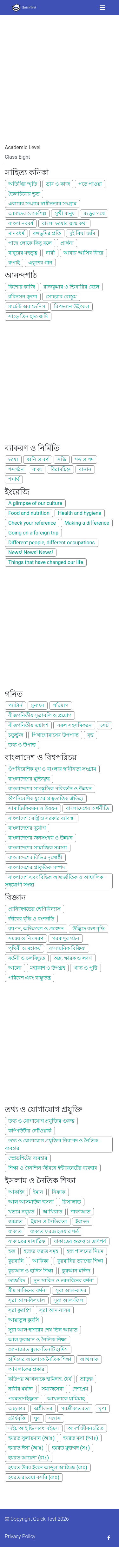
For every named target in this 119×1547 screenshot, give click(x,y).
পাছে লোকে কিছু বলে (30, 243)
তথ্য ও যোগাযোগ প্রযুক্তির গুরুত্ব (41, 1121)
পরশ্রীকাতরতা (75, 1408)
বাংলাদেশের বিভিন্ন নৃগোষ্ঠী (35, 857)
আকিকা (40, 1261)
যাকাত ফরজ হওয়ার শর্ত (54, 1231)
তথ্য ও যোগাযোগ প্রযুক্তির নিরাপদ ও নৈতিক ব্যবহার (51, 1144)
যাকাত (15, 1231)
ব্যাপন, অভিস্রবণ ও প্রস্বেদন (36, 929)
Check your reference (32, 523)
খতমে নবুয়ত (21, 1212)
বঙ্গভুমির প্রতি (47, 233)
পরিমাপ (61, 705)
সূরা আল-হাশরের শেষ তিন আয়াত (42, 1330)
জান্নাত (15, 1221)
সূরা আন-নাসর (54, 1310)
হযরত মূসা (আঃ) (80, 1438)
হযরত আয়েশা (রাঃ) (28, 1458)
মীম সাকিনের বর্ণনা (27, 1290)
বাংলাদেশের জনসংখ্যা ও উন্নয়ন (40, 838)
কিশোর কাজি (21, 287)
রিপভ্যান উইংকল (71, 306)
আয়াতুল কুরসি (23, 1320)
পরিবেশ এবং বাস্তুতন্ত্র (29, 978)
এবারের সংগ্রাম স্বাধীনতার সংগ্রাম (42, 204)
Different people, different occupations (51, 543)
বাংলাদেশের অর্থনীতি (87, 808)
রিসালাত (71, 1202)
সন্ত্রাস (55, 1418)
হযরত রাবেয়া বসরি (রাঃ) (33, 1477)
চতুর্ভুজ (15, 735)
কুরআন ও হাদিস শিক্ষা (30, 1271)
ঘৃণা (102, 1408)
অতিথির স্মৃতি (22, 184)
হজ (11, 1251)
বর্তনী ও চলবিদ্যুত (26, 958)
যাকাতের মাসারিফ (26, 1241)
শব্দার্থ (13, 479)
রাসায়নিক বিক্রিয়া (67, 948)
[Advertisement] (59, 84)
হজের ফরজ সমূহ (41, 1251)
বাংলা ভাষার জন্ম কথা (64, 223)
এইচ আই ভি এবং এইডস (33, 1428)
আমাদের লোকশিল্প (27, 213)
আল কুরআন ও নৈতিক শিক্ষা (37, 1340)
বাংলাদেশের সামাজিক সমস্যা (37, 848)
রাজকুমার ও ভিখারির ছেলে (71, 287)
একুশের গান (40, 263)
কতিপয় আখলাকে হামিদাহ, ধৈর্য (39, 1379)
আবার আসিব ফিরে (83, 253)
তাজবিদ (16, 1281)
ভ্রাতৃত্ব (86, 1379)
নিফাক (58, 1192)
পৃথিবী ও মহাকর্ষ (24, 948)
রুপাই (14, 263)
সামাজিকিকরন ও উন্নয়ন (32, 808)
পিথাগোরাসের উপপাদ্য (55, 735)
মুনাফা (37, 705)
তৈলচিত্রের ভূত (24, 194)
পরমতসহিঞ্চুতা (23, 1399)
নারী (50, 253)
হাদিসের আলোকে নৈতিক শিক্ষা (39, 1359)
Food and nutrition (29, 513)
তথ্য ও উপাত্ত (22, 745)
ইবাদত (82, 1221)
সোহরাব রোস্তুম (61, 297)
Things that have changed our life (45, 562)
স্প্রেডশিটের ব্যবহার (27, 1158)
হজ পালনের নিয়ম (85, 1251)
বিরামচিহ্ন (60, 469)
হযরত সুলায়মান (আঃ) (31, 1438)
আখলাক (89, 1359)
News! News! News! (30, 552)
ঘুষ (37, 1418)
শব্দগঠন (16, 469)
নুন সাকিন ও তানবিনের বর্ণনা (64, 1281)
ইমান (38, 1192)
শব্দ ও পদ (84, 459)
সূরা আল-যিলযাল (26, 1300)
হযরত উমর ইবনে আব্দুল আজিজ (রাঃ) (47, 1467)
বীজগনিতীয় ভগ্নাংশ (28, 725)
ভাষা (13, 459)
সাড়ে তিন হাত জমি (28, 316)
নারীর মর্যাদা (20, 1389)
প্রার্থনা (67, 243)
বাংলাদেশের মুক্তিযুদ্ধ (29, 779)
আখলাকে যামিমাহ (66, 1399)
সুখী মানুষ (65, 213)
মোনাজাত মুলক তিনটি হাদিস (38, 1349)
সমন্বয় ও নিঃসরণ (25, 938)
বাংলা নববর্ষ (20, 223)
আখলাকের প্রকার (26, 1369)
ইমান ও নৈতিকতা (49, 1221)
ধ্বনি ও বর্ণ (38, 459)
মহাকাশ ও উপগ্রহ (47, 968)
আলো (15, 968)
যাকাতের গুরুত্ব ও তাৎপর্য (80, 1241)
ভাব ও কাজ (58, 184)
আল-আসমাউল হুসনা (31, 1202)
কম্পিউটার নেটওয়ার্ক (29, 1131)
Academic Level (22, 147)
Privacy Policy (20, 1536)
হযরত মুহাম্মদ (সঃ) (71, 1448)
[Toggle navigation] (102, 7)
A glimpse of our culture (35, 503)
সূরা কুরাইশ (19, 1310)
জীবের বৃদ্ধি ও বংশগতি (31, 919)
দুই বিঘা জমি (82, 233)
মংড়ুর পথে (94, 213)
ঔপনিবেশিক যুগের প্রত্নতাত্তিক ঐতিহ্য (45, 798)
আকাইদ (16, 1192)
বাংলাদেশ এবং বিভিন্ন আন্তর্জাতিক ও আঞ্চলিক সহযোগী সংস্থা (54, 881)
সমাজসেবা (53, 1389)
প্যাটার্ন (15, 705)
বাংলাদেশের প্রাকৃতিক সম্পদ (36, 867)
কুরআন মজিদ (76, 1271)
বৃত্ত (90, 735)
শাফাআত (80, 1212)
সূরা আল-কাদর (71, 1290)
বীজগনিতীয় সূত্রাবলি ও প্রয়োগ (39, 715)
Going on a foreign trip (33, 533)
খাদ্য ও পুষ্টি (85, 968)
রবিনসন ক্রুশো (22, 297)
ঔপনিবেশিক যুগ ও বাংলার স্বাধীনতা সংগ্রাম (52, 769)
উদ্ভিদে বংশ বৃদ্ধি (88, 929)
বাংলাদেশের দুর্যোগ (27, 828)
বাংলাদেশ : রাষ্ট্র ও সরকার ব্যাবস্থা (41, 818)
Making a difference (86, 523)
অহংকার (16, 1408)
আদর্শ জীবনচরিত (85, 1428)
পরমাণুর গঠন (65, 938)
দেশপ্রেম (80, 1389)
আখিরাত (52, 1212)
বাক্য (37, 469)
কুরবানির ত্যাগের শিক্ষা (80, 1261)
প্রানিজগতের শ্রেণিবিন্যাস (34, 909)
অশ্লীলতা (43, 1408)
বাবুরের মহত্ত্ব (22, 253)
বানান (85, 469)
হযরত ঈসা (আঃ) (25, 1448)
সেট (104, 725)
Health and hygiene (79, 513)
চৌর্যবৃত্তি (16, 1418)
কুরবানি (16, 1261)
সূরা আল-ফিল (68, 1300)
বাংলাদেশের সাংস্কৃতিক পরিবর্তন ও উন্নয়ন (50, 789)
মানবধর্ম (16, 233)
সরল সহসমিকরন (74, 725)
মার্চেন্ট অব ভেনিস (26, 306)
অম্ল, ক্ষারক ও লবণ (73, 958)
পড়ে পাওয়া (90, 184)
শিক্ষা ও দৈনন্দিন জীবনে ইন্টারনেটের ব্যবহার (52, 1168)
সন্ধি (61, 459)
